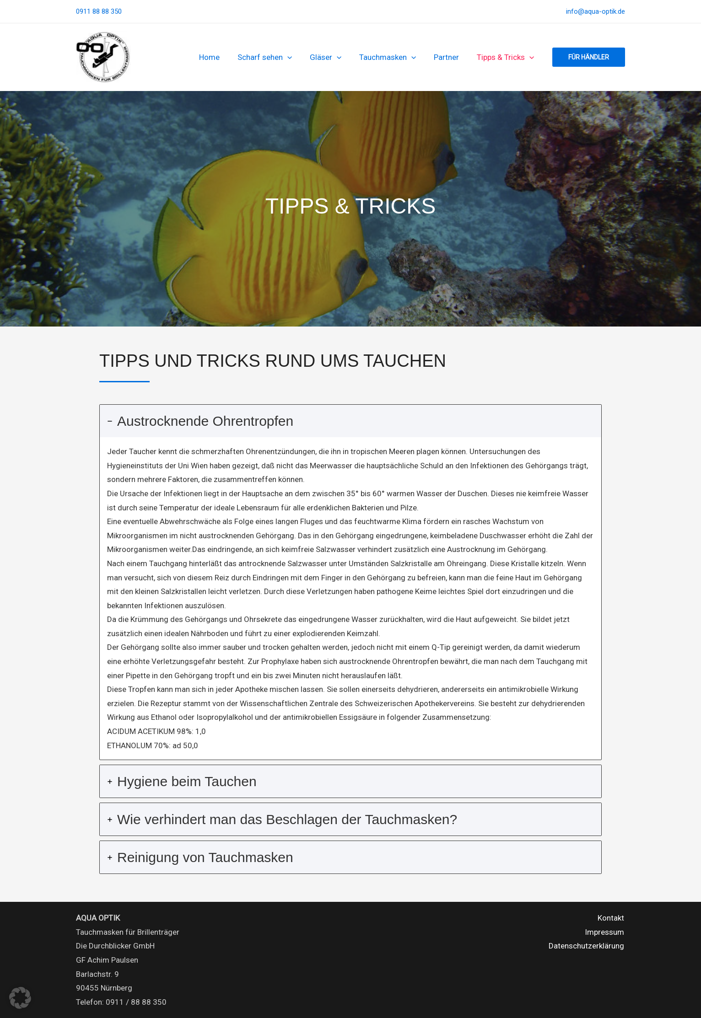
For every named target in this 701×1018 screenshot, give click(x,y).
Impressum (605, 932)
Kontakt (612, 917)
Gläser (333, 57)
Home (221, 57)
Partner (450, 57)
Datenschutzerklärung (587, 945)
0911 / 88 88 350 (136, 1002)
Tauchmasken (393, 57)
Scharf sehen (275, 57)
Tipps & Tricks (506, 57)
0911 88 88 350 (99, 11)
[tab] (350, 582)
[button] (297, 57)
